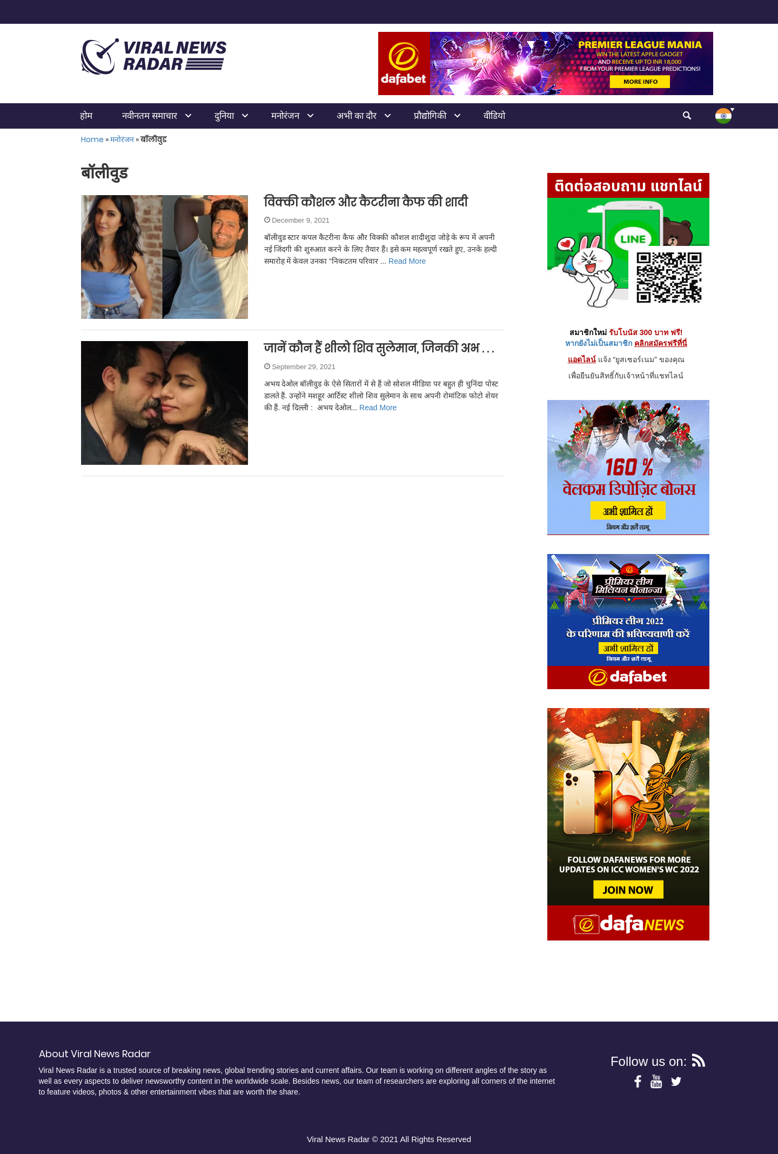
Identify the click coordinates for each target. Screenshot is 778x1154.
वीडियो (494, 115)
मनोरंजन (285, 115)
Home (92, 139)
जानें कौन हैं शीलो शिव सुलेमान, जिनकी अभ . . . (379, 348)
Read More (407, 261)
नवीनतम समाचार (149, 115)
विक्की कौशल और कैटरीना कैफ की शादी (366, 202)
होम (86, 115)
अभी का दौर (357, 115)
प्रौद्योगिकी (430, 115)
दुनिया (224, 115)
